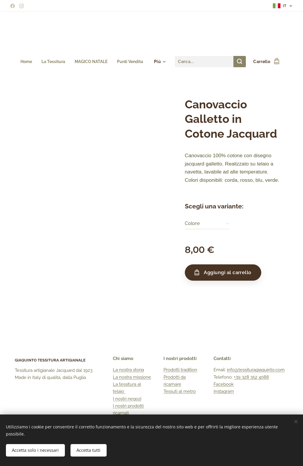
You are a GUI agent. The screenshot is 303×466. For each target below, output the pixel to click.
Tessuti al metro (179, 391)
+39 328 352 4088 (251, 377)
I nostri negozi (127, 398)
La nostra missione (132, 377)
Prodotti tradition (180, 369)
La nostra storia (128, 369)
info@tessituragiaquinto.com (256, 369)
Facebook (224, 384)
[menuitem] (24, 61)
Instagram (224, 391)
